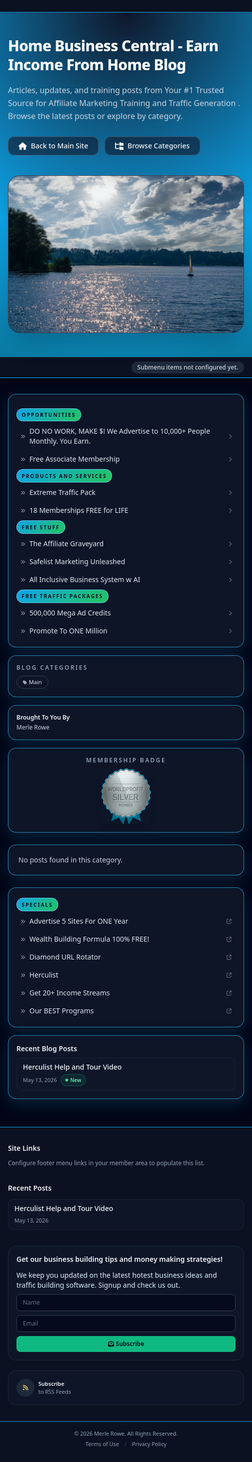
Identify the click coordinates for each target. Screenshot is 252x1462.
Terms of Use (102, 1444)
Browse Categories (152, 145)
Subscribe (126, 1344)
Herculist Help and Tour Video (72, 1067)
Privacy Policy (149, 1444)
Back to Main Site (53, 145)
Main (32, 682)
